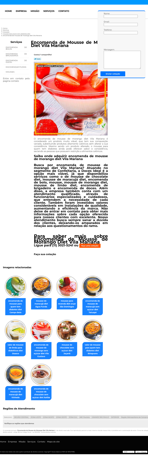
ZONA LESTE (36, 419)
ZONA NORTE (48, 419)
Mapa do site (53, 443)
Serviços (48, 11)
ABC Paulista (85, 419)
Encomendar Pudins (16, 67)
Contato (63, 11)
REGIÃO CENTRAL (21, 419)
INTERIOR (115, 419)
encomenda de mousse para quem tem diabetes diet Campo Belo (16, 305)
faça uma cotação (89, 246)
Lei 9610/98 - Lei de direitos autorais (44, 434)
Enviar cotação (113, 74)
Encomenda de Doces (16, 61)
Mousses (10, 72)
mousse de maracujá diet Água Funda (43, 304)
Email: (106, 23)
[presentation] (120, 42)
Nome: (106, 15)
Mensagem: (106, 58)
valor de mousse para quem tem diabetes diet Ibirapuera (96, 350)
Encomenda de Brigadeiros (16, 55)
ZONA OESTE (61, 419)
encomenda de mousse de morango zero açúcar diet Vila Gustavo (42, 352)
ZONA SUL (73, 419)
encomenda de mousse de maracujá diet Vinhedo (16, 395)
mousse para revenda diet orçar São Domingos (69, 304)
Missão (35, 11)
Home (8, 11)
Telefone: (106, 31)
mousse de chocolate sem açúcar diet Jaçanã (69, 349)
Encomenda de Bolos (16, 48)
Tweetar (37, 59)
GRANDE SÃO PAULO (100, 419)
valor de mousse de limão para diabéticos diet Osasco (16, 350)
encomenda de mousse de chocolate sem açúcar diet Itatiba (43, 395)
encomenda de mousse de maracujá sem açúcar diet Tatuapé (96, 307)
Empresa (21, 11)
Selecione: (8, 419)
